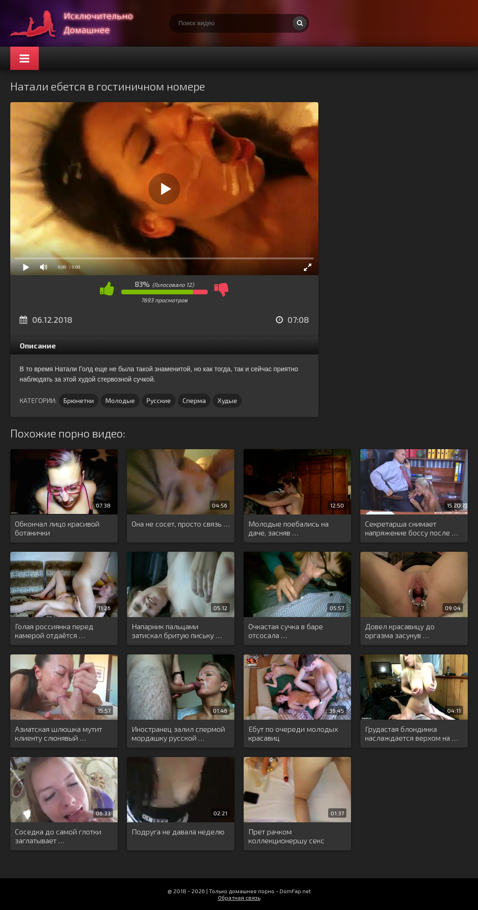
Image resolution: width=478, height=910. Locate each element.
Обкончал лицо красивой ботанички (57, 528)
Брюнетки (78, 400)
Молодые (120, 400)
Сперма (194, 400)
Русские (159, 400)
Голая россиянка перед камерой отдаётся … (54, 630)
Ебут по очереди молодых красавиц (293, 733)
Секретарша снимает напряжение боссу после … (411, 528)
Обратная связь (239, 897)
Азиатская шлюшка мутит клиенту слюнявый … (58, 733)
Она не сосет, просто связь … (181, 523)
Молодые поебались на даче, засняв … (288, 528)
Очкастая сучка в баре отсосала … (285, 630)
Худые (227, 400)
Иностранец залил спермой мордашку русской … (178, 733)
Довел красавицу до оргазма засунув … (400, 630)
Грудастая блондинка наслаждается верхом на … (411, 733)
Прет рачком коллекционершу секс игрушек (286, 836)
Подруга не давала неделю (178, 831)
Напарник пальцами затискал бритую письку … (177, 630)
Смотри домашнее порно (80, 23)
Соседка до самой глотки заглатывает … (58, 836)
